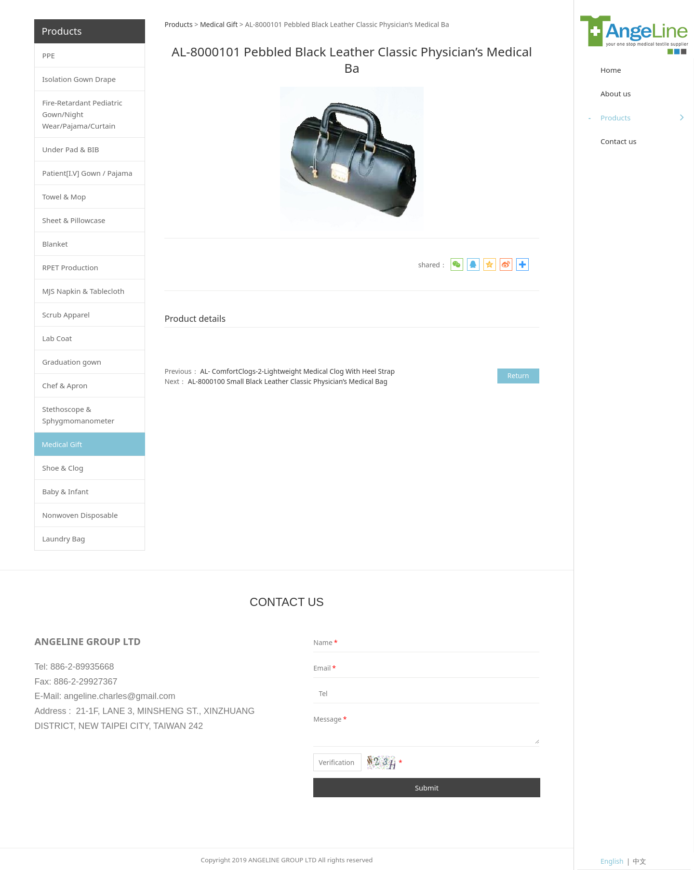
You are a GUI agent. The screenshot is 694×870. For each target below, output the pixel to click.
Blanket (54, 244)
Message (320, 719)
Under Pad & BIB (70, 149)
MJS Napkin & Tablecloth (83, 291)
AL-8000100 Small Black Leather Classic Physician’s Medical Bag (287, 381)
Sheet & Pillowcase (73, 220)
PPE (48, 55)
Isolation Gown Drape (79, 79)
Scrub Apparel (66, 314)
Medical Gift (61, 444)
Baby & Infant (65, 491)
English (612, 861)
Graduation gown (71, 362)
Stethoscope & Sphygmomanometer (78, 414)
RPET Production (70, 267)
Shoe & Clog (62, 468)
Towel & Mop (64, 196)
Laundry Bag (63, 538)
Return (518, 375)
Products (178, 24)
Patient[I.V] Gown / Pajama (87, 173)
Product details (195, 318)
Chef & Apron (64, 385)
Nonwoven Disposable (80, 515)
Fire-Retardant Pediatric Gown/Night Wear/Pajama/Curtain (82, 114)
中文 (639, 861)
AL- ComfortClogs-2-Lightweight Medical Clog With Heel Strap (297, 371)
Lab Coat (57, 338)
